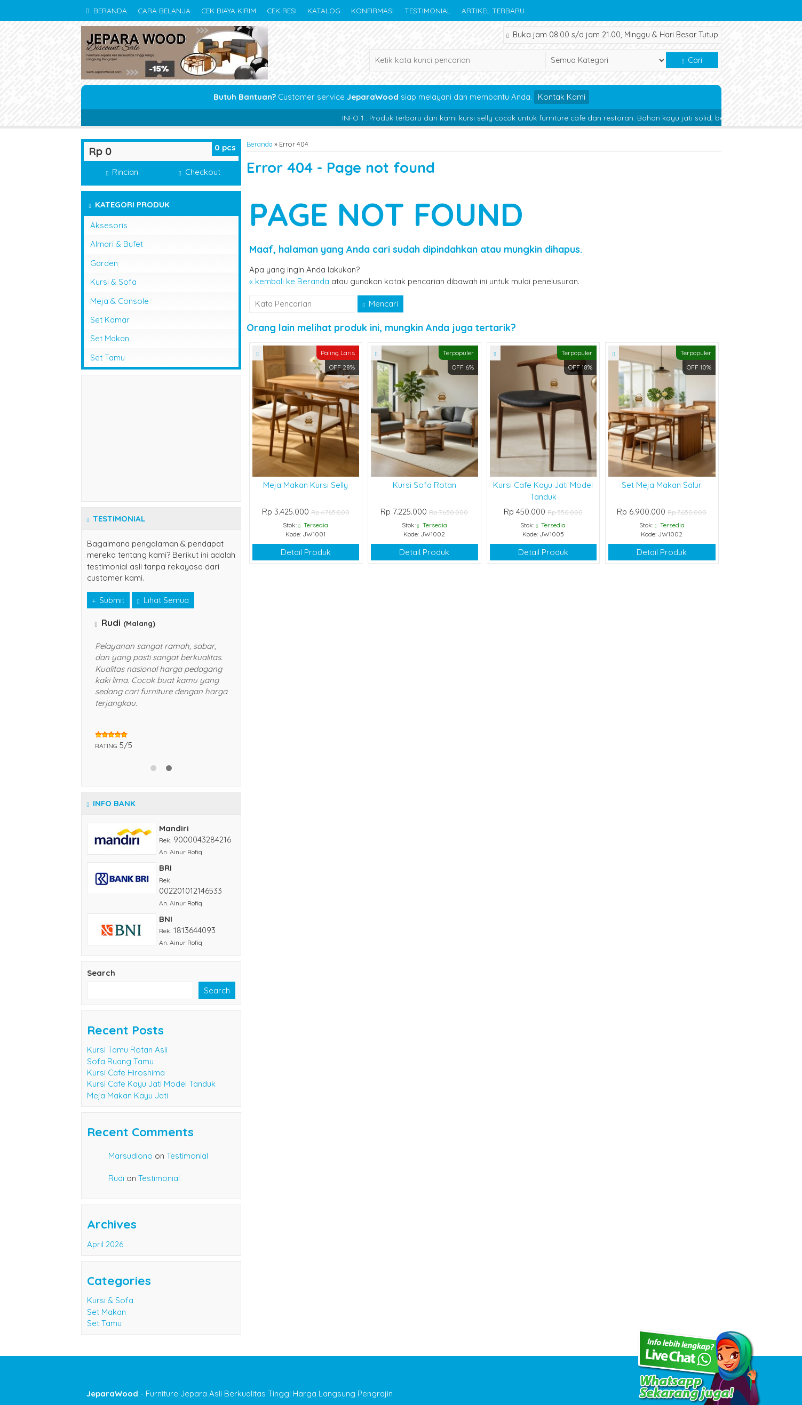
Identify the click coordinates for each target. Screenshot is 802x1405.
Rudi (116, 1178)
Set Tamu (107, 357)
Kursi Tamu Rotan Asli (127, 1050)
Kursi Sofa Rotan (424, 485)
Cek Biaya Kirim (228, 10)
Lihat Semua (162, 600)
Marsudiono (130, 1156)
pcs (225, 147)
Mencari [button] (380, 304)
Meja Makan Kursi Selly (305, 485)
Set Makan (109, 338)
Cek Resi (282, 10)
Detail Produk (306, 552)
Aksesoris (109, 225)
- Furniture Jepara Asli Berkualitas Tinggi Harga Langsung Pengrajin (239, 1393)
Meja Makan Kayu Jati (127, 1095)
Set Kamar (110, 320)
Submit (108, 600)
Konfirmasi (372, 10)
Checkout (199, 172)
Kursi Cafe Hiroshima (126, 1072)
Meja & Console (119, 301)
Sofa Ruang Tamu (120, 1061)
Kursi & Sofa (113, 282)
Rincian (122, 172)
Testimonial (427, 10)
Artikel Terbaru (493, 10)
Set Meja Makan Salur (662, 485)
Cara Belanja (164, 10)
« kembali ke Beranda (289, 281)
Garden (104, 263)
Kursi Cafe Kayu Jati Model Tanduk (151, 1084)
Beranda (107, 10)
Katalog (323, 10)
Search (101, 973)
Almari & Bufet (116, 244)
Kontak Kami (561, 97)
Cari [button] (692, 60)
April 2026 (105, 1244)
